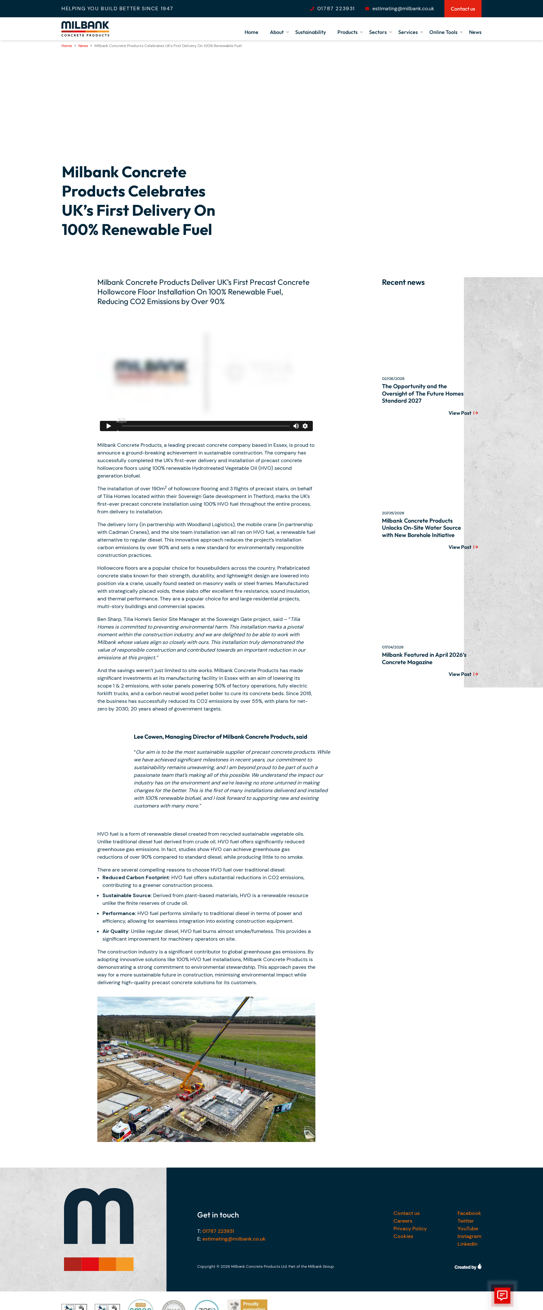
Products (347, 32)
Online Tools (443, 32)
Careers (402, 1221)
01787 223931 (336, 8)
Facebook (469, 1213)
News (475, 32)
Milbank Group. (321, 1266)
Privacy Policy (410, 1228)
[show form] (502, 1296)
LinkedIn (467, 1244)
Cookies (403, 1236)
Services (408, 32)
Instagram (470, 1236)
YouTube (468, 1228)
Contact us (406, 1213)
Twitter (466, 1221)
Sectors (378, 32)
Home (251, 32)
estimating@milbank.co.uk (403, 8)
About (277, 32)
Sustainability (310, 32)
